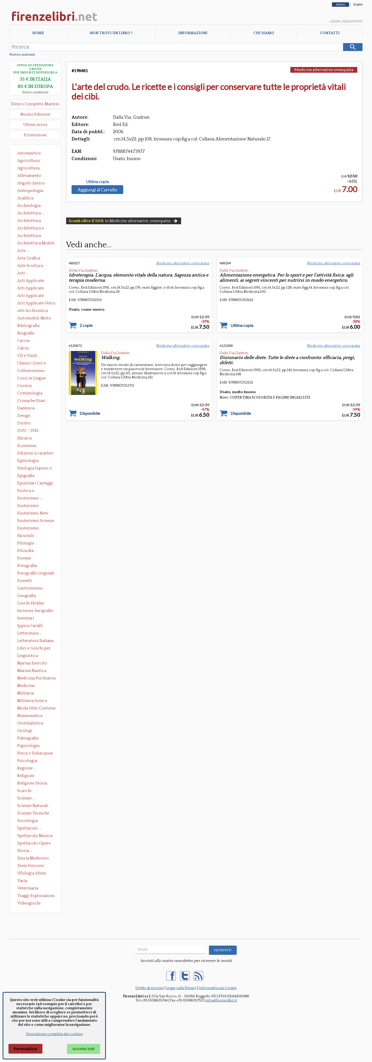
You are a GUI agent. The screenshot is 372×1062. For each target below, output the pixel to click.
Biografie (25, 333)
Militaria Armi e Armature (32, 701)
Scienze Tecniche (33, 813)
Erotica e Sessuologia (28, 491)
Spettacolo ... (29, 828)
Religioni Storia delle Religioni (32, 784)
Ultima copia (97, 182)
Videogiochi (29, 903)
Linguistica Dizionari (27, 656)
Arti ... (22, 273)
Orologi (24, 730)
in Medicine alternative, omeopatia (124, 221)
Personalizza (25, 1048)
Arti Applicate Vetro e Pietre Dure (36, 303)
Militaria (25, 693)
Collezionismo (31, 370)
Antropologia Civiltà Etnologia (33, 191)
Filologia (25, 543)
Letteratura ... (29, 633)
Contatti (330, 33)
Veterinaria (27, 888)
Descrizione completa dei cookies (54, 1034)
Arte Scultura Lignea (30, 266)
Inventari (25, 618)
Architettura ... (30, 213)
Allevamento (29, 175)
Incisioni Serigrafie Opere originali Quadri (35, 611)
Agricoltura (28, 160)
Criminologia (29, 393)
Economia (26, 445)
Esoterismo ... (29, 498)
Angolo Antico (31, 183)
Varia (22, 880)
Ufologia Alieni (31, 873)
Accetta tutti (83, 1048)
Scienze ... (26, 798)
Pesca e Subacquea (35, 753)
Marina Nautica (31, 670)
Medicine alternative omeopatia (27, 686)
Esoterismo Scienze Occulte (35, 521)
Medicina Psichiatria (36, 678)
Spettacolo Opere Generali (34, 844)
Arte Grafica (28, 258)
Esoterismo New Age (32, 514)
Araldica (25, 198)
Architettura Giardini (29, 236)
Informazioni (192, 33)
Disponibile (90, 413)
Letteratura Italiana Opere (35, 641)
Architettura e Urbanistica (30, 228)
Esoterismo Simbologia (28, 529)
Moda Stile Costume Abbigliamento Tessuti (36, 709)
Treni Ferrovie (30, 865)
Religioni (25, 775)
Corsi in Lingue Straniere (31, 379)
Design (23, 415)
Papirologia (28, 745)
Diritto (23, 423)
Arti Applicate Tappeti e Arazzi (32, 296)
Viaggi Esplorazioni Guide (36, 896)
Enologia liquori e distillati (34, 469)
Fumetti (24, 580)
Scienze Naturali (32, 805)
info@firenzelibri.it (221, 1000)
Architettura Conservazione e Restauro (32, 221)
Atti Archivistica (32, 310)
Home (38, 33)
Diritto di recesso (149, 988)
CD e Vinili (27, 355)
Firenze (24, 558)
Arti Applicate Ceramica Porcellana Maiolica (36, 281)
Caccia (23, 340)
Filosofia (25, 550)
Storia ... (24, 850)
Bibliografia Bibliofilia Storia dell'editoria (33, 326)
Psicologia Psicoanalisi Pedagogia (28, 761)
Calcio (23, 348)
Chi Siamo (263, 33)
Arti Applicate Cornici (30, 288)
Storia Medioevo (33, 858)
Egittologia (27, 460)
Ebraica (24, 438)
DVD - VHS (27, 430)
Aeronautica (29, 153)
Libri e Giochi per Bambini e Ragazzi (34, 649)
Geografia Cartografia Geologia (28, 596)
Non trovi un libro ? (111, 33)
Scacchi (24, 790)
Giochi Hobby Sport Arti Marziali (35, 604)
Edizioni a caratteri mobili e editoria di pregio (35, 454)
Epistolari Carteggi (35, 483)
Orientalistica (30, 723)
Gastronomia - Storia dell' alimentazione (31, 589)
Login (335, 21)
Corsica (24, 385)
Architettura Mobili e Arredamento (36, 243)
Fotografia (27, 565)
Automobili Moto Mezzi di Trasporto (35, 318)
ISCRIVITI (222, 950)
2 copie (86, 325)
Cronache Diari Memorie (31, 401)
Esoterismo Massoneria (28, 506)
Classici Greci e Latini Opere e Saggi (36, 364)
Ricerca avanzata (22, 54)
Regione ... (26, 768)
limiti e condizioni (35, 92)
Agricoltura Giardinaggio (29, 168)
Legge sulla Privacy (181, 988)
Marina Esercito (32, 663)
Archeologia (29, 205)
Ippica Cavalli (30, 625)
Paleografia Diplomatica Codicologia (29, 739)
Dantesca (25, 408)
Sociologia (27, 820)
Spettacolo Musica (34, 835)
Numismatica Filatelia (29, 716)
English (358, 4)
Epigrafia (25, 475)
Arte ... (23, 250)
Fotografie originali (35, 573)
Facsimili (25, 535)
